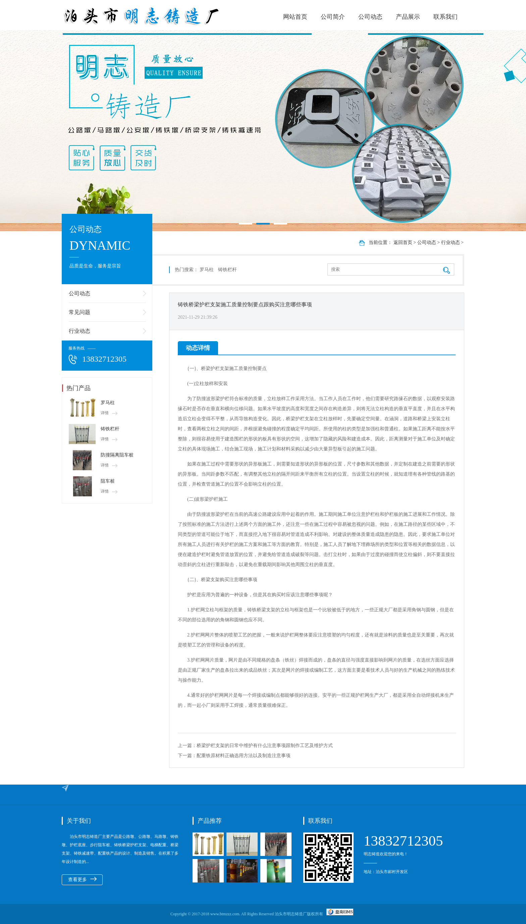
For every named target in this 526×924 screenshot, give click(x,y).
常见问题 (79, 312)
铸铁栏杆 (110, 428)
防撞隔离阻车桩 (117, 454)
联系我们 (445, 16)
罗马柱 (108, 402)
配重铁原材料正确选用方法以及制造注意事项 (244, 755)
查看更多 (82, 879)
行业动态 (79, 331)
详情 (109, 413)
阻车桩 (108, 481)
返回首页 (402, 242)
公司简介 (333, 16)
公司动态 (370, 16)
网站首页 (295, 16)
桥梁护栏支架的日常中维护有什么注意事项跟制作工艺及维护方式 (265, 745)
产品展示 (408, 16)
